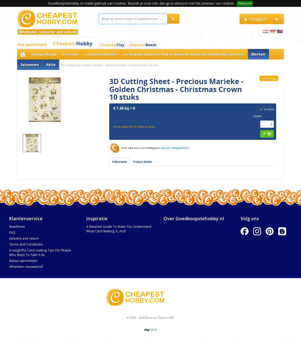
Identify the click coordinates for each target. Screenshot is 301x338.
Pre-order (70, 54)
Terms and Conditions (26, 244)
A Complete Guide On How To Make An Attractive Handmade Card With (184, 54)
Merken (258, 54)
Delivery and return (24, 238)
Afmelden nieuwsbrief (26, 266)
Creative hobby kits (101, 54)
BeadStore (17, 226)
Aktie (51, 64)
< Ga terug (269, 78)
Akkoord (245, 3)
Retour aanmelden (23, 261)
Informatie (119, 162)
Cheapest (73, 43)
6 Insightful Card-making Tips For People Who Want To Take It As (40, 252)
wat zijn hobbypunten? (175, 148)
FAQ (12, 232)
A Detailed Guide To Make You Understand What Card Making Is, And (118, 228)
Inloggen (255, 19)
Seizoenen (30, 64)
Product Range (44, 54)
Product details (142, 162)
